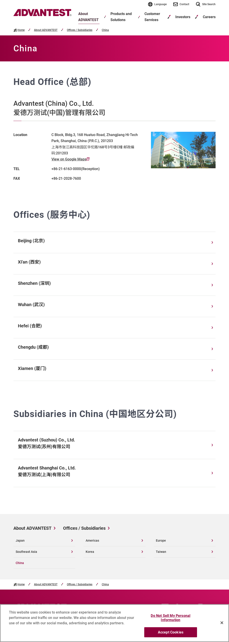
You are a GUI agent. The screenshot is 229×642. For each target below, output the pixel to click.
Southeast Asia (26, 551)
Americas (92, 540)
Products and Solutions (121, 17)
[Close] (222, 628)
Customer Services (152, 17)
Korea (90, 551)
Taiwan (161, 551)
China (105, 30)
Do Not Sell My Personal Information (170, 623)
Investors (182, 17)
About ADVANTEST (88, 17)
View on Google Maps (70, 159)
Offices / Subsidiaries (79, 30)
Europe (161, 540)
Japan (20, 540)
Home (21, 30)
